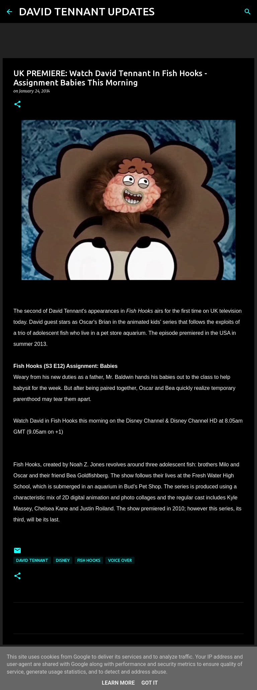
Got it (149, 683)
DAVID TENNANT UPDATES (87, 11)
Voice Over (120, 560)
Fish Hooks (88, 560)
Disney (63, 560)
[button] (17, 104)
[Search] (164, 12)
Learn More (118, 683)
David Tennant (32, 560)
